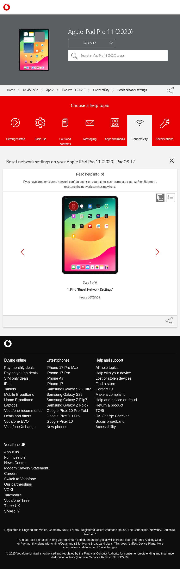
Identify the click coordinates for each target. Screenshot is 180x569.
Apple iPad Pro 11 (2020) (100, 31)
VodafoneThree (17, 500)
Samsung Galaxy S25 (64, 394)
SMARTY (12, 511)
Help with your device (113, 373)
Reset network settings (132, 90)
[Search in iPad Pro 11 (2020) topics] (118, 55)
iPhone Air (54, 378)
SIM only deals (16, 378)
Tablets (10, 389)
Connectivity (101, 90)
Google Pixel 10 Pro (63, 416)
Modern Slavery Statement (26, 468)
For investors (15, 457)
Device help (30, 90)
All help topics (106, 368)
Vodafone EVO (16, 421)
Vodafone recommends (23, 411)
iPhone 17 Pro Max (62, 368)
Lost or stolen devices (113, 378)
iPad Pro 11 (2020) (73, 90)
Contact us (104, 389)
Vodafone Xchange (20, 427)
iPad (8, 384)
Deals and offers (17, 416)
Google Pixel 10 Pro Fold (67, 411)
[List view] (171, 198)
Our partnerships (18, 484)
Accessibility (105, 427)
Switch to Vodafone (20, 479)
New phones (56, 427)
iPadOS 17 (89, 43)
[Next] (157, 252)
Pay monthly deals (19, 368)
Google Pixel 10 (59, 421)
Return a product (109, 405)
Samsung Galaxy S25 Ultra (68, 389)
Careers (10, 474)
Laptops (10, 405)
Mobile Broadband (19, 394)
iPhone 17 (54, 384)
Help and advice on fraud (116, 400)
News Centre (15, 463)
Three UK (12, 506)
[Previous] (22, 252)
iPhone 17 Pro (58, 373)
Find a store (105, 384)
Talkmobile (13, 495)
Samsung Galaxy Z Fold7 (67, 405)
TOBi (99, 411)
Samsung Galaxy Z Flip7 (66, 400)
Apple (50, 90)
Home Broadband (18, 400)
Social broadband (109, 421)
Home (11, 90)
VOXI (8, 490)
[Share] (174, 318)
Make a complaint (110, 394)
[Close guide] (172, 161)
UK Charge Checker (112, 416)
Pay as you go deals (21, 373)
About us (11, 452)
